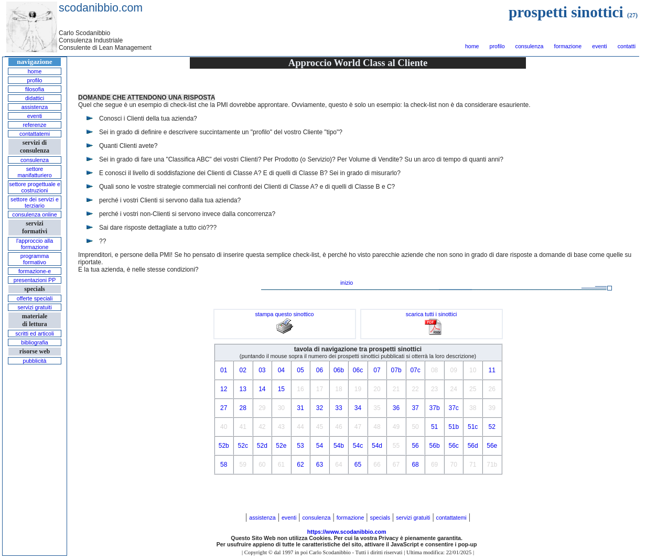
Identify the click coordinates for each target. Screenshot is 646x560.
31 (300, 408)
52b (224, 445)
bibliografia (34, 342)
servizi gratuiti (34, 307)
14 (262, 389)
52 (492, 426)
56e (492, 445)
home (472, 46)
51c (473, 426)
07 (376, 370)
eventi (599, 46)
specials (380, 517)
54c (358, 445)
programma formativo (34, 259)
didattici (34, 98)
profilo (497, 46)
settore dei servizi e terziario (34, 202)
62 (300, 464)
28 (243, 408)
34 (357, 408)
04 (281, 370)
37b (434, 408)
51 (434, 426)
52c (243, 445)
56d (473, 445)
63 (319, 464)
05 (300, 370)
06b (338, 370)
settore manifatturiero (34, 172)
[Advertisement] (34, 448)
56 (415, 445)
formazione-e (34, 271)
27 (223, 408)
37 (415, 408)
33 (338, 408)
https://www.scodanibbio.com (346, 532)
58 (223, 464)
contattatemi (34, 134)
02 (243, 370)
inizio (346, 282)
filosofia (34, 89)
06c (358, 370)
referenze (34, 125)
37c (453, 408)
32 (319, 408)
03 (262, 370)
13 (243, 389)
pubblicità (34, 361)
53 (300, 445)
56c (453, 445)
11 (492, 370)
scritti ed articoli (34, 333)
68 (415, 464)
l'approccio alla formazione (34, 244)
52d (262, 445)
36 (396, 408)
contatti (627, 46)
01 (223, 370)
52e (281, 445)
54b (338, 445)
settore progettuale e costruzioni (34, 187)
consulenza (529, 46)
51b (453, 426)
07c (415, 370)
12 (223, 389)
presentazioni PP (35, 280)
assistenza (34, 107)
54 (319, 445)
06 (319, 370)
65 (357, 464)
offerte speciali (35, 298)
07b (396, 370)
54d (377, 445)
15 (281, 389)
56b (434, 445)
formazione (568, 46)
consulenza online (34, 214)
